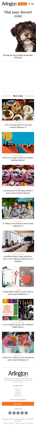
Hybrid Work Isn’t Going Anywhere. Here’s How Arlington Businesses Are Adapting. (18, 258)
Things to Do (18, 221)
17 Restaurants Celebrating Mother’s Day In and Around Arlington (18, 191)
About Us (18, 388)
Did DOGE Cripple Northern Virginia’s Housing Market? (18, 159)
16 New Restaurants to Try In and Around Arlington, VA (18, 126)
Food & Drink (18, 122)
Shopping (18, 289)
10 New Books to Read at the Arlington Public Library (18, 325)
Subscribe (18, 392)
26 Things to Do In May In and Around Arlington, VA (18, 224)
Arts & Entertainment (18, 322)
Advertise (18, 394)
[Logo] (9, 4)
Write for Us (18, 395)
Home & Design (18, 155)
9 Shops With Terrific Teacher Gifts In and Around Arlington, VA (18, 293)
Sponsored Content (18, 254)
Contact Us (18, 390)
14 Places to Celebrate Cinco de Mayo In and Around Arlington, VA (18, 358)
